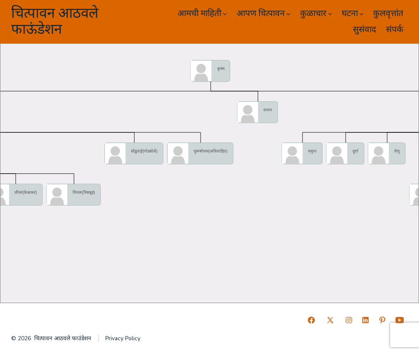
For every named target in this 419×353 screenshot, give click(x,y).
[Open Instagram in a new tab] (348, 320)
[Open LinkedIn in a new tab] (365, 320)
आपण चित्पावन (263, 13)
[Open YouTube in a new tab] (399, 320)
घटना (352, 13)
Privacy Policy (122, 338)
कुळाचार (316, 13)
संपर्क (394, 29)
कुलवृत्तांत (388, 13)
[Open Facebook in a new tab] (311, 320)
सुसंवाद (364, 29)
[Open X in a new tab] (330, 320)
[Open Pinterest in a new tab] (382, 320)
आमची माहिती (202, 13)
